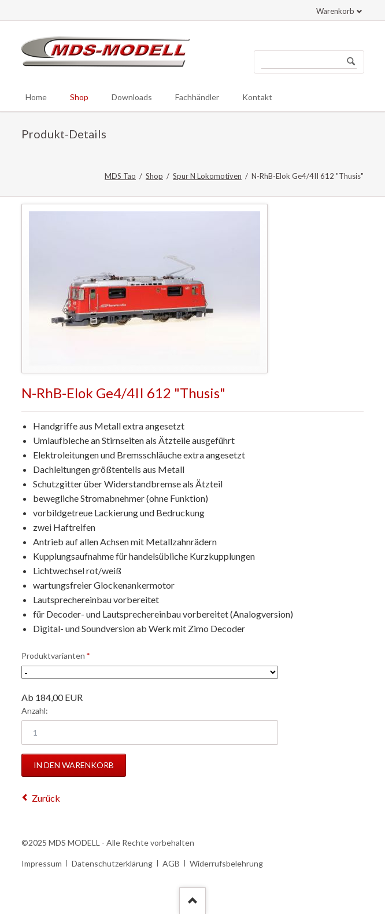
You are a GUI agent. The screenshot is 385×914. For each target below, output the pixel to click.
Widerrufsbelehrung (226, 863)
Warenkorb (335, 11)
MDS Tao (120, 176)
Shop (154, 176)
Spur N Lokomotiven (207, 176)
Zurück (46, 797)
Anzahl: (34, 710)
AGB (171, 863)
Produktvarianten (55, 654)
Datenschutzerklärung (112, 863)
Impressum (41, 863)
